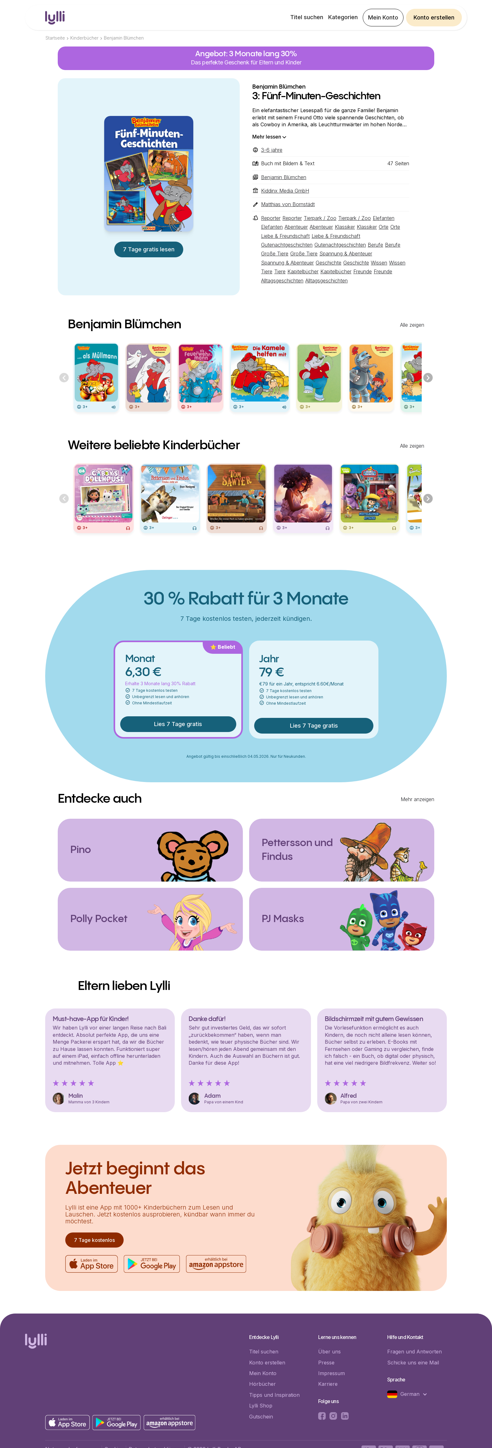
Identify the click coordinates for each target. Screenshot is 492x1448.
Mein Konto (383, 17)
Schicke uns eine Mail (413, 1362)
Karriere (328, 1384)
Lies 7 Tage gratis (178, 724)
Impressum (331, 1373)
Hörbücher (262, 1384)
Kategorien (343, 17)
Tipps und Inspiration (274, 1395)
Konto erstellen (434, 17)
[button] (410, 1394)
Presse (326, 1362)
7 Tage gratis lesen (148, 249)
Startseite (55, 38)
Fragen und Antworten (414, 1351)
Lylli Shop (260, 1405)
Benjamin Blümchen (124, 38)
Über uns (329, 1351)
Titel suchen (306, 17)
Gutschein (261, 1416)
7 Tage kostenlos (94, 1240)
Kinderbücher (84, 38)
